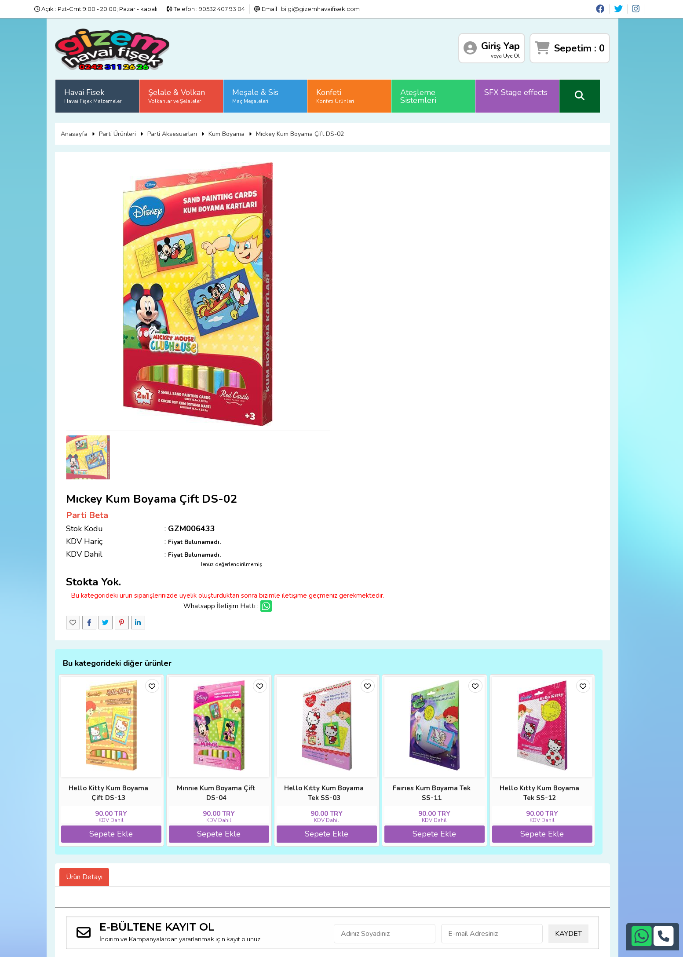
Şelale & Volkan (190, 94)
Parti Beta (368, 186)
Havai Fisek (107, 94)
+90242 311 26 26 (355, 850)
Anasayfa (87, 131)
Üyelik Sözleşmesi (199, 864)
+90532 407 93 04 (355, 861)
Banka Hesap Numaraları (122, 842)
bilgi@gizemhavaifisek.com (320, 8)
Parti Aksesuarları (186, 131)
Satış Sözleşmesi (197, 853)
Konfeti (349, 94)
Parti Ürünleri (131, 131)
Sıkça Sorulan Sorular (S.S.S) (214, 831)
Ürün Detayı (98, 726)
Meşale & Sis (269, 94)
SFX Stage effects (530, 91)
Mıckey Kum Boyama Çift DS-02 (314, 131)
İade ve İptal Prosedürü (207, 842)
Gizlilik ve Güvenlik (113, 853)
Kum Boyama (240, 131)
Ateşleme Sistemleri (432, 95)
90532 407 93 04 (222, 8)
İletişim (97, 864)
